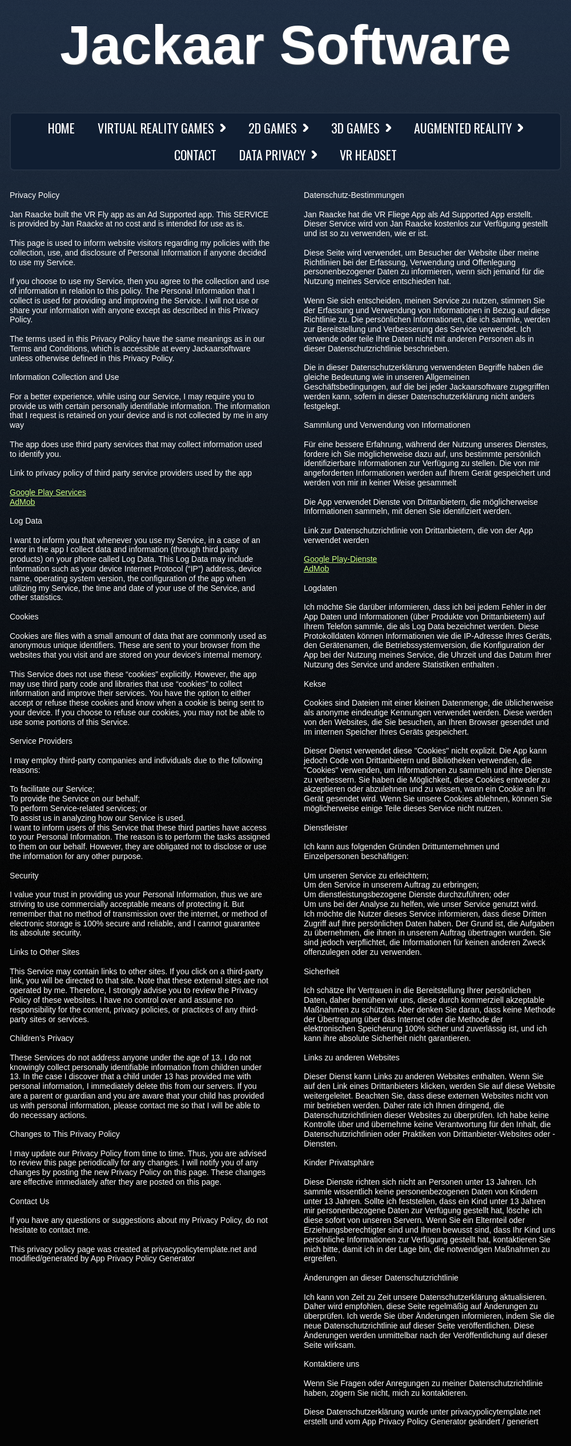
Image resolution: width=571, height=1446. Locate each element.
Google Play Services (48, 492)
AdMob (22, 502)
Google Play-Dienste (340, 559)
